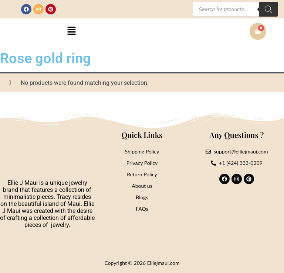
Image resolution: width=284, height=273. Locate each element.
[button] (71, 31)
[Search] (268, 9)
